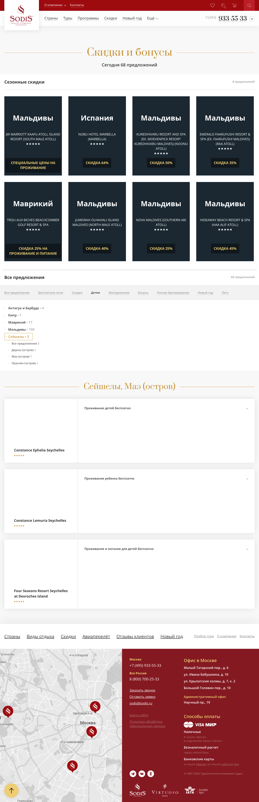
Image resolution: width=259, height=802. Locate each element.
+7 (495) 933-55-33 (145, 665)
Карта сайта (139, 715)
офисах (201, 764)
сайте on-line (230, 764)
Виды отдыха (40, 636)
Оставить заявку (143, 697)
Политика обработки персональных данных (148, 724)
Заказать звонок (143, 690)
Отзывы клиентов (135, 636)
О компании (53, 5)
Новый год (172, 636)
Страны (12, 636)
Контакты (247, 636)
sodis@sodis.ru (141, 703)
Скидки (68, 636)
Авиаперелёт (96, 636)
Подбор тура (204, 636)
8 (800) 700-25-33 (144, 678)
